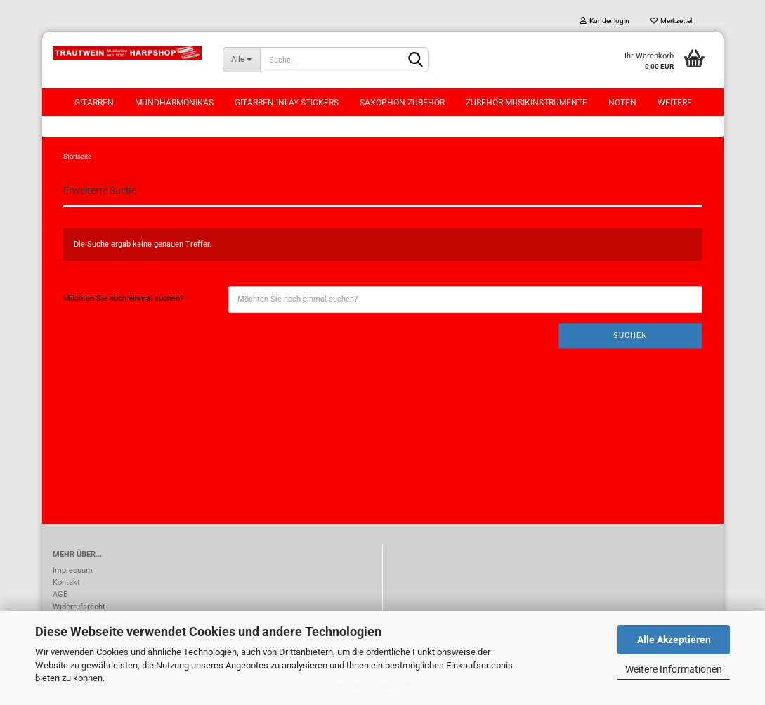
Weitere (675, 103)
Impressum (73, 570)
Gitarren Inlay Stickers (287, 103)
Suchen (630, 335)
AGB (60, 594)
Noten (622, 103)
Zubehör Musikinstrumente (526, 103)
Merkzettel (671, 21)
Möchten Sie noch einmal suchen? (123, 298)
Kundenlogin (604, 21)
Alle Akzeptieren (674, 639)
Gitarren (94, 103)
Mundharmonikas (174, 103)
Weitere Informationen (673, 669)
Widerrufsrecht (79, 607)
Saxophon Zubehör (402, 103)
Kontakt (66, 582)
